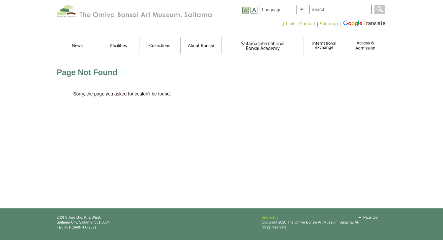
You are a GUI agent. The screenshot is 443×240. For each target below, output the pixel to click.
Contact (307, 23)
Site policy (270, 217)
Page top (370, 217)
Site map (329, 23)
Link (290, 23)
